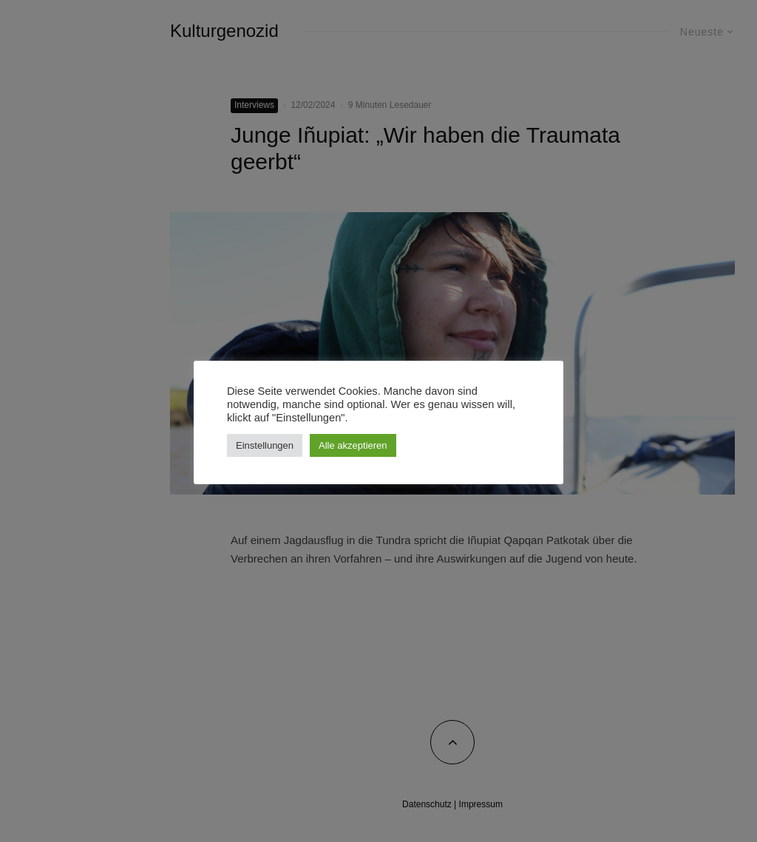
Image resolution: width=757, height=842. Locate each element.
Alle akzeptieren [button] (353, 445)
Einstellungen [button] (264, 445)
